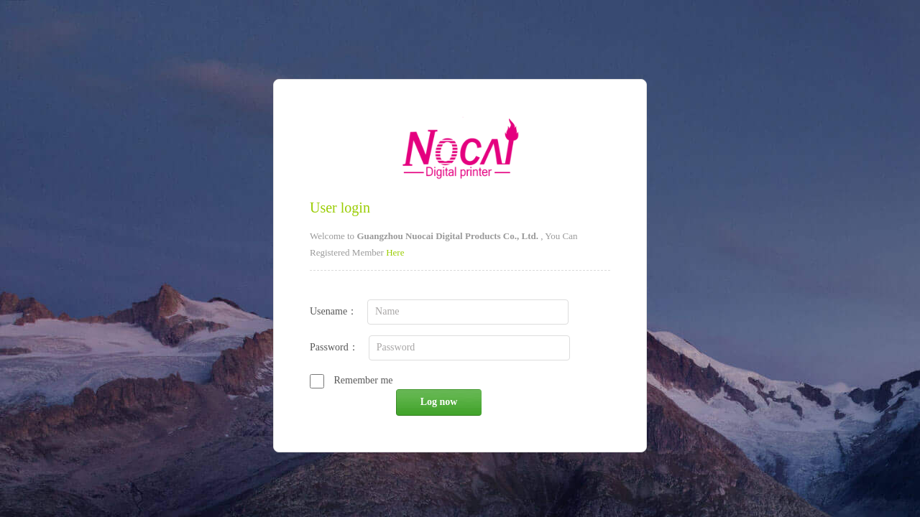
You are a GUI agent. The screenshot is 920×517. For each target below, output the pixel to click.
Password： (446, 347)
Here (395, 252)
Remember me (351, 380)
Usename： (445, 311)
